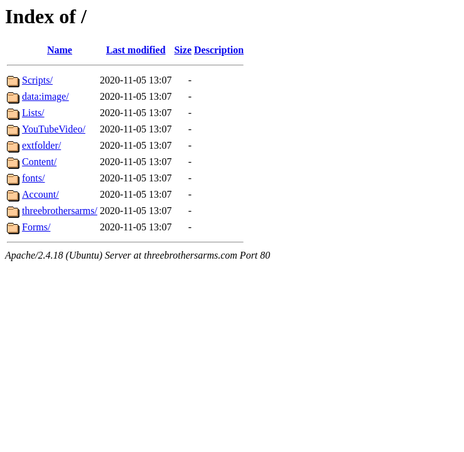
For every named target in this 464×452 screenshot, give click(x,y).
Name (59, 50)
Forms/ (36, 227)
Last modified (136, 50)
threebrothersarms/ (59, 210)
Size (183, 50)
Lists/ (33, 112)
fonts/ (33, 178)
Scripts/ (37, 80)
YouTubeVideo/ (53, 129)
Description (219, 50)
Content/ (39, 161)
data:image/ (45, 96)
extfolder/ (41, 145)
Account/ (40, 194)
